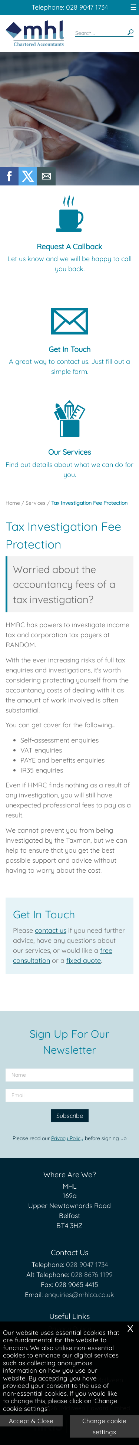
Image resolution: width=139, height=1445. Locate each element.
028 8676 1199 (92, 1274)
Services (36, 503)
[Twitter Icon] (28, 183)
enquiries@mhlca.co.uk (79, 1294)
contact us (50, 930)
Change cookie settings (104, 1426)
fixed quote (83, 960)
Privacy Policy (67, 1138)
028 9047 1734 (87, 1264)
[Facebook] (9, 183)
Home (13, 503)
